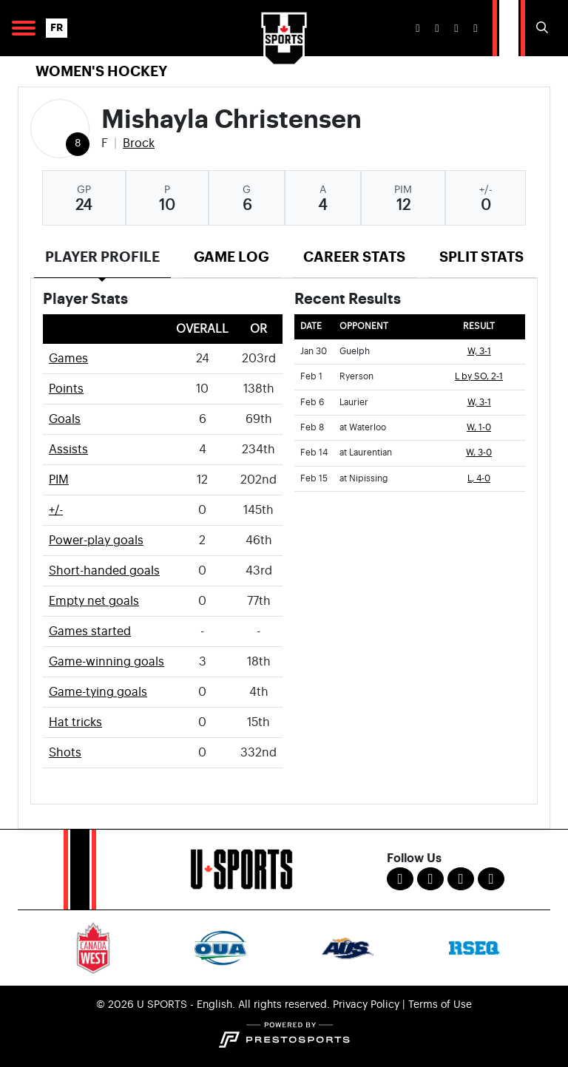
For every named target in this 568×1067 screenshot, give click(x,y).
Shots (65, 753)
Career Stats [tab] (354, 257)
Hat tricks (75, 722)
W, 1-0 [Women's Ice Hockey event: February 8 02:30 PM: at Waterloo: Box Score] (479, 428)
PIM (59, 480)
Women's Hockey (101, 71)
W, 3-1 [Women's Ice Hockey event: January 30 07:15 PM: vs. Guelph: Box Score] (479, 352)
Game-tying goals (98, 692)
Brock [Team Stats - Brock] (139, 143)
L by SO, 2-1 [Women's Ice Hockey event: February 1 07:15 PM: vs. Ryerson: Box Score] (479, 377)
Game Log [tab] (231, 257)
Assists (68, 449)
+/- (56, 510)
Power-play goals (96, 540)
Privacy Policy (366, 1005)
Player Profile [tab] (102, 257)
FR (56, 28)
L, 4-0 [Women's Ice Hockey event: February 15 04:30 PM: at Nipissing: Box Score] (478, 479)
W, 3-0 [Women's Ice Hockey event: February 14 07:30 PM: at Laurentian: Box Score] (479, 453)
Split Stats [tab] (481, 257)
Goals (65, 419)
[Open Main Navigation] (23, 28)
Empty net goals (94, 601)
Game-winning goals (106, 662)
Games (68, 359)
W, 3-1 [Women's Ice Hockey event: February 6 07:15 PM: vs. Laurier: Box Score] (479, 403)
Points (66, 389)
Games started (90, 631)
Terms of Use (440, 1005)
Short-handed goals (104, 571)
